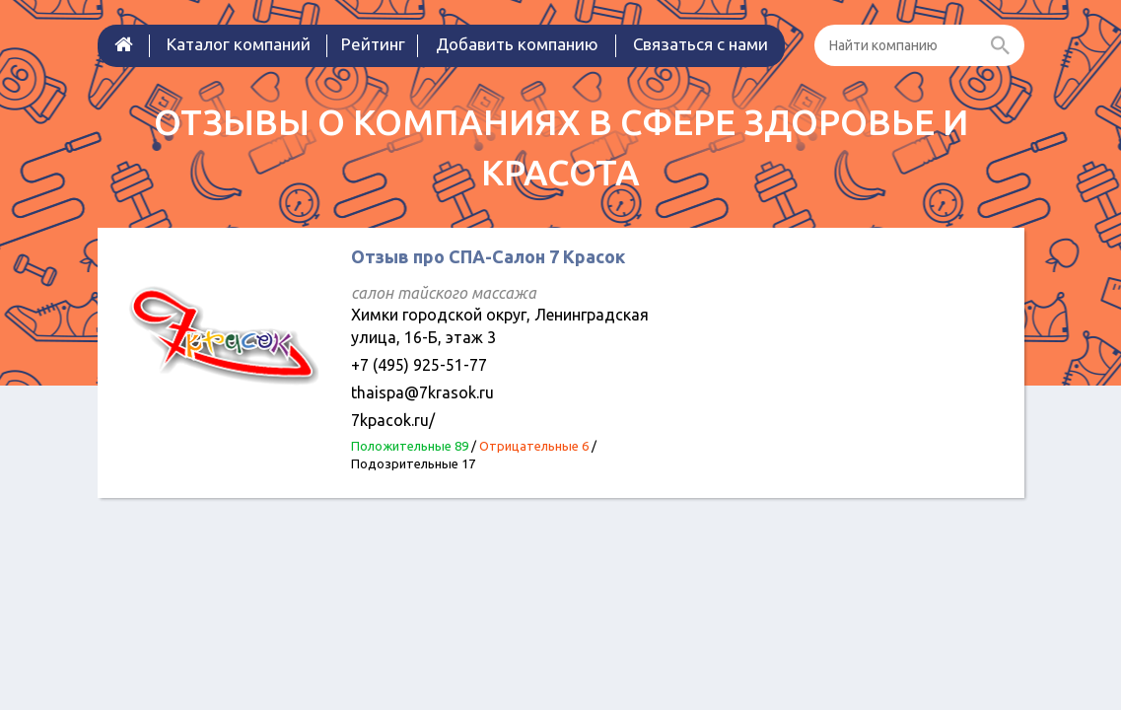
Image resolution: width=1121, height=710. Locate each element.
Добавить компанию (517, 44)
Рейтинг (373, 44)
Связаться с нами (700, 44)
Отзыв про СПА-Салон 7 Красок (488, 256)
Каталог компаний (239, 44)
